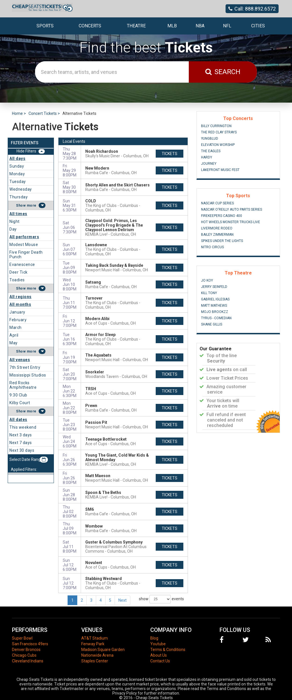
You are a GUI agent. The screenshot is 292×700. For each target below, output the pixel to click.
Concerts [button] (90, 26)
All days (17, 158)
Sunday (16, 166)
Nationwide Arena (97, 655)
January (17, 312)
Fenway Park (92, 644)
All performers (24, 237)
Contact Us (160, 661)
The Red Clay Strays (219, 132)
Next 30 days (21, 450)
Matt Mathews (214, 306)
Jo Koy (207, 280)
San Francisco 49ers (30, 644)
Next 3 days (20, 435)
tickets (169, 153)
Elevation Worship (218, 145)
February (18, 320)
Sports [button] (45, 26)
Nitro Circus (212, 247)
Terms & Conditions (167, 649)
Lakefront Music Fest (220, 170)
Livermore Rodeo (216, 228)
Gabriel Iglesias (215, 299)
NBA (200, 26)
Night (14, 221)
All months (20, 304)
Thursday (18, 197)
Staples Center (94, 661)
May (13, 343)
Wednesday (20, 189)
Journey (208, 164)
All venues (19, 359)
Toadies (17, 280)
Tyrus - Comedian (216, 318)
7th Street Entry (24, 367)
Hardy (206, 157)
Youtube (158, 644)
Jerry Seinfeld (214, 287)
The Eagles (210, 151)
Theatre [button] (136, 26)
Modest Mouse (23, 244)
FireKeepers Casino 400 (221, 216)
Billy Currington (216, 126)
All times (18, 213)
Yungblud (209, 139)
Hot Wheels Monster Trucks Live (230, 222)
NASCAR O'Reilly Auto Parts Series (231, 209)
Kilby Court (19, 402)
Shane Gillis (211, 324)
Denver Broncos (26, 649)
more (31, 205)
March (15, 327)
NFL (227, 26)
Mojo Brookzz (214, 312)
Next (122, 600)
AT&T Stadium (94, 638)
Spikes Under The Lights (222, 241)
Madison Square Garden (103, 649)
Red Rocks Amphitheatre (22, 385)
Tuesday (17, 181)
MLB (172, 26)
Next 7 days (20, 442)
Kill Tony (209, 293)
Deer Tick (18, 272)
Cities (258, 26)
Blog (154, 638)
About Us (158, 655)
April (14, 335)
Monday (17, 174)
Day (13, 229)
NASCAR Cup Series (217, 203)
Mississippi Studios (27, 375)
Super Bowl (22, 638)
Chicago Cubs (24, 655)
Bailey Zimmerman (217, 235)
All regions (20, 296)
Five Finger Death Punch (26, 254)
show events (161, 599)
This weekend (22, 427)
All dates (18, 419)
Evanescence (22, 264)
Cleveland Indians (27, 661)
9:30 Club (18, 395)
